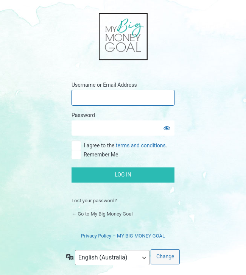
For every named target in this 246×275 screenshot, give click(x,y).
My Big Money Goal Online (123, 37)
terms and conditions (141, 145)
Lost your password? (94, 200)
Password (83, 115)
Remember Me (101, 155)
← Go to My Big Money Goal (102, 214)
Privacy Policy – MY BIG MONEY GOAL (123, 236)
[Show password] (166, 128)
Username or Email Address (104, 85)
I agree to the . (125, 145)
